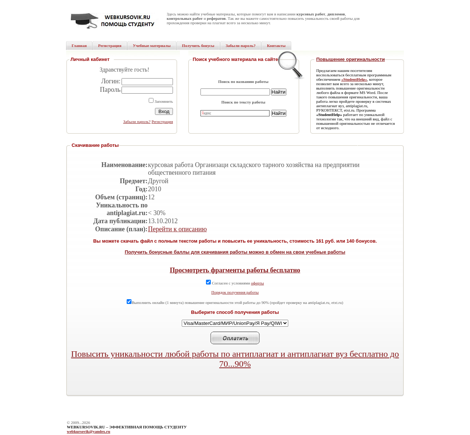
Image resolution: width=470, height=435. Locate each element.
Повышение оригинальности (350, 59)
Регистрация (162, 121)
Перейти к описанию (177, 229)
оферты (257, 283)
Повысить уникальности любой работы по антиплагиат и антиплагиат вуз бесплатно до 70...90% (235, 359)
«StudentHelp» (354, 79)
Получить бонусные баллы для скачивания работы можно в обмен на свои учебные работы (235, 252)
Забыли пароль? (137, 121)
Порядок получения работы (235, 292)
